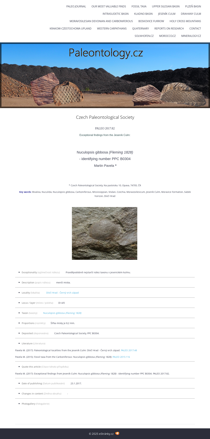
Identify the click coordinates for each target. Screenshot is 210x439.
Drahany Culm (191, 14)
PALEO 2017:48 (129, 350)
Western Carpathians (112, 28)
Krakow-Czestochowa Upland (71, 28)
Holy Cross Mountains (185, 21)
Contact (195, 28)
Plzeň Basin (193, 6)
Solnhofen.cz (144, 36)
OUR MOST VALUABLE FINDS (109, 6)
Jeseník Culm (166, 14)
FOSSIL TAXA (139, 6)
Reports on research (169, 28)
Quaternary (140, 28)
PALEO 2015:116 (121, 356)
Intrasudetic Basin (116, 14)
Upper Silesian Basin (166, 6)
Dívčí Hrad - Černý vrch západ (62, 292)
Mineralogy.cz (191, 36)
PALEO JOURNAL (76, 6)
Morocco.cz (167, 36)
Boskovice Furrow (151, 21)
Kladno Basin (143, 14)
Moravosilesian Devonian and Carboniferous (101, 21)
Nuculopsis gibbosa (62, 313)
